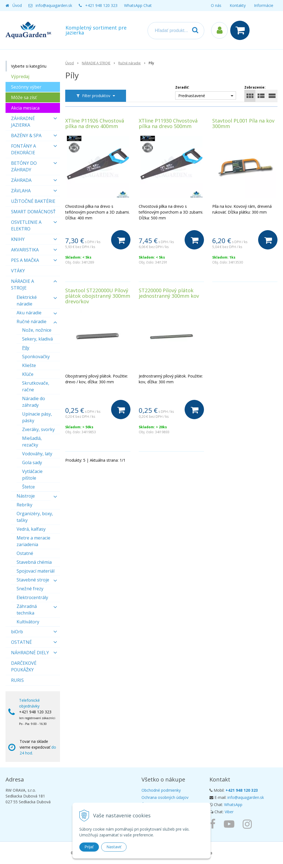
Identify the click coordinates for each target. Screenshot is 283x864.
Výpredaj (20, 76)
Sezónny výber (26, 87)
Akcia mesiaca (25, 108)
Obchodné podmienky (161, 790)
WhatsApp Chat (138, 5)
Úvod (17, 5)
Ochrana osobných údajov (165, 797)
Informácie (263, 5)
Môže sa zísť (24, 97)
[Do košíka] (120, 239)
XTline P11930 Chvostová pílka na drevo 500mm (168, 123)
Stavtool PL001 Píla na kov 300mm (243, 123)
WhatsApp (233, 804)
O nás (216, 5)
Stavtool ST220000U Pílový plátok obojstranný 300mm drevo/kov (97, 296)
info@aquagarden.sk (54, 5)
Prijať (89, 847)
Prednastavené (191, 95)
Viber (229, 811)
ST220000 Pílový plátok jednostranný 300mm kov (169, 293)
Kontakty (238, 5)
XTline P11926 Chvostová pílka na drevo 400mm (94, 123)
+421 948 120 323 (101, 5)
